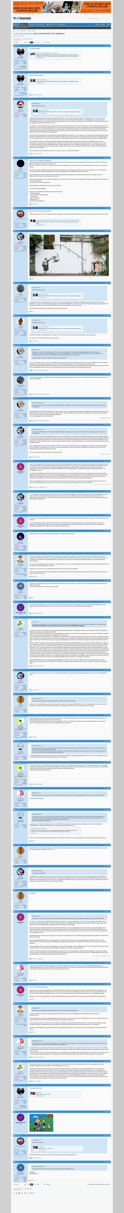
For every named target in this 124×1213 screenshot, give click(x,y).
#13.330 (108, 374)
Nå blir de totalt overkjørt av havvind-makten (47, 53)
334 (31, 42)
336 (38, 42)
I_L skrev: (34, 621)
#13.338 (108, 580)
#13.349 (108, 866)
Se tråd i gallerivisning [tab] (28, 39)
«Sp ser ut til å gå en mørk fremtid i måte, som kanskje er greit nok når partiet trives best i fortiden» (60, 220)
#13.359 (108, 1135)
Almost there (23, 335)
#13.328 (108, 315)
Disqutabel (20, 752)
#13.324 (108, 157)
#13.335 (108, 515)
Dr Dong (20, 56)
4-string (20, 326)
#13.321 (108, 45)
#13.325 (108, 208)
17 (25, 737)
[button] (19, 24)
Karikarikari (38, 1092)
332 (25, 42)
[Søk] (99, 18)
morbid (20, 704)
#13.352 (108, 962)
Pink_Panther (20, 799)
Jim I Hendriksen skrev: (38, 1166)
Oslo (25, 393)
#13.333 (108, 461)
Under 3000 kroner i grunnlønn (38, 828)
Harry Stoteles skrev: (37, 402)
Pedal (20, 293)
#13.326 (108, 230)
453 (44, 42)
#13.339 (108, 601)
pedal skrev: (35, 349)
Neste (48, 42)
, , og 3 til (36, 94)
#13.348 (108, 845)
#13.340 (108, 617)
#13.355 (108, 1036)
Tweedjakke (20, 564)
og (34, 204)
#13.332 (108, 424)
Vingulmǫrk (23, 250)
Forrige (16, 42)
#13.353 (108, 984)
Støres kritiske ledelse (41, 79)
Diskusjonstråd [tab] (17, 39)
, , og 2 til (37, 958)
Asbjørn (21, 241)
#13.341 (108, 670)
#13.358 (108, 1111)
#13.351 (108, 911)
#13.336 (108, 530)
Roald (15, 36)
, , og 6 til (37, 666)
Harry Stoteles (20, 385)
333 (28, 42)
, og (40, 370)
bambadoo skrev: (36, 745)
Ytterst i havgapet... (22, 550)
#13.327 (108, 282)
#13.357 (108, 1085)
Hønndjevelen (20, 1172)
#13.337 (108, 553)
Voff (20, 355)
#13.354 (108, 1003)
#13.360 (108, 1161)
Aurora (20, 541)
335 (35, 42)
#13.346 (108, 788)
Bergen (24, 177)
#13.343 (108, 715)
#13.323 (108, 98)
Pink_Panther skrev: (37, 870)
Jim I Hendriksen (20, 218)
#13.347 (108, 809)
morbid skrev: (35, 1008)
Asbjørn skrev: (35, 792)
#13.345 (108, 762)
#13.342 (108, 693)
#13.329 (108, 345)
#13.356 (108, 1061)
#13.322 (108, 72)
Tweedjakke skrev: (36, 698)
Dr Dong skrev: (35, 103)
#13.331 (108, 398)
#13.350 (108, 890)
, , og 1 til (36, 153)
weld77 (20, 109)
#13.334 (108, 491)
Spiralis (21, 628)
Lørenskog (24, 736)
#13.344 (108, 741)
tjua (21, 168)
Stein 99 (20, 591)
